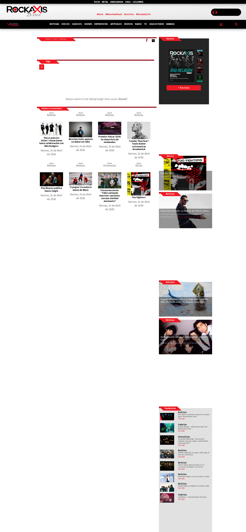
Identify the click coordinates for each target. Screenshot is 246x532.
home (48, 39)
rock (55, 39)
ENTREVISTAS (101, 24)
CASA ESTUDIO (156, 24)
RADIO (138, 24)
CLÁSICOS (77, 24)
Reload (122, 99)
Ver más (181, 419)
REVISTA (128, 24)
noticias (62, 39)
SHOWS (88, 24)
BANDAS (170, 24)
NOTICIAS (54, 24)
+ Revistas (184, 87)
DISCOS (66, 24)
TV (145, 24)
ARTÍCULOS (116, 24)
